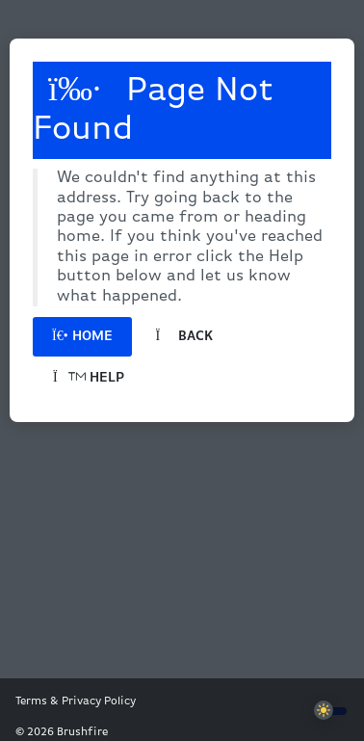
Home (82, 337)
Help (88, 378)
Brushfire (82, 732)
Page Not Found (153, 109)
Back (184, 337)
